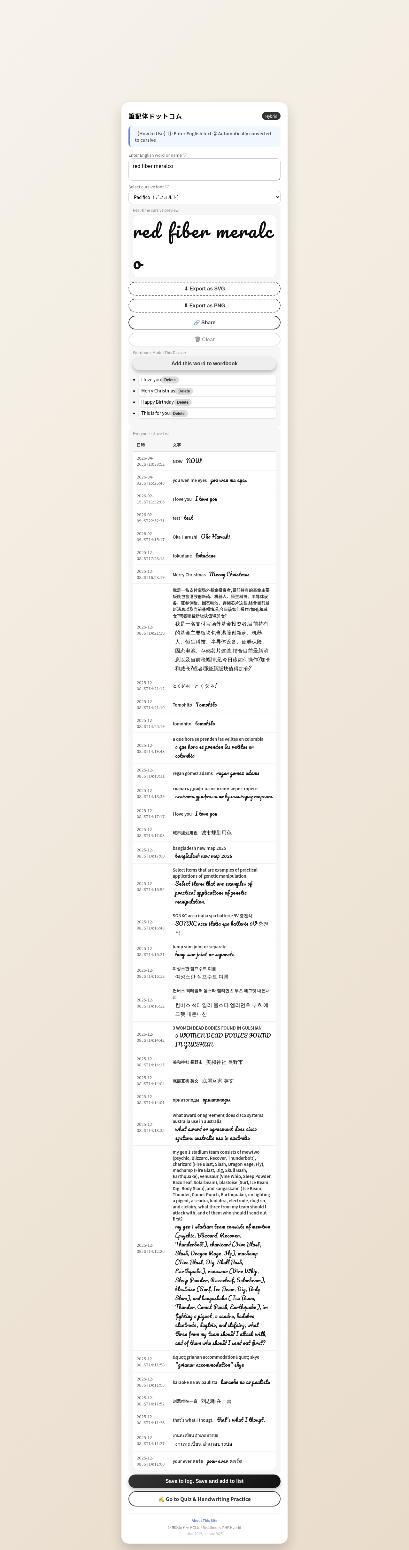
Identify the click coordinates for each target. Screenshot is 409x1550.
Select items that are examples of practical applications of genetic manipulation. (215, 873)
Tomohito (182, 705)
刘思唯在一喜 (185, 1401)
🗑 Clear (204, 339)
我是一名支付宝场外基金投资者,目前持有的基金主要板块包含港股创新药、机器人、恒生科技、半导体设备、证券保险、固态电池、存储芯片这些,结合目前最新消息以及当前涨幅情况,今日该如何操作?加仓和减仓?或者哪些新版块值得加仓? (221, 603)
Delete (170, 380)
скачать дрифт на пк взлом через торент (215, 789)
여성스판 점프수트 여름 (194, 968)
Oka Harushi (185, 537)
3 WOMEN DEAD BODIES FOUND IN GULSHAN (217, 1028)
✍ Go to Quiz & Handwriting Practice (204, 1499)
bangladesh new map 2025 (199, 848)
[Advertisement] (204, 51)
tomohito (182, 724)
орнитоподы (186, 1100)
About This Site (204, 1520)
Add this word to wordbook (204, 363)
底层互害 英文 (185, 1081)
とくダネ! (181, 686)
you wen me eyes (190, 480)
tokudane (182, 556)
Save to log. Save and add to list (205, 1481)
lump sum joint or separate (200, 947)
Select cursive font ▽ (148, 187)
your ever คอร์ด (188, 1461)
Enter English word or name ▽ (157, 155)
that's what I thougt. (193, 1420)
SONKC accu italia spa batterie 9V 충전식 (212, 916)
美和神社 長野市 (188, 1062)
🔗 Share (205, 322)
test (176, 518)
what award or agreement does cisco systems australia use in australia (218, 1118)
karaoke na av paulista (195, 1382)
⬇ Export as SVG (204, 288)
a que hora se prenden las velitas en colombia (218, 739)
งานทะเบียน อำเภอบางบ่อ (195, 1435)
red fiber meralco (204, 169)
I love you (182, 499)
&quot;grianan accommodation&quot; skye (216, 1357)
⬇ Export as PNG (204, 305)
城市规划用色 (185, 833)
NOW (177, 461)
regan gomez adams (192, 773)
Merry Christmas (189, 575)
